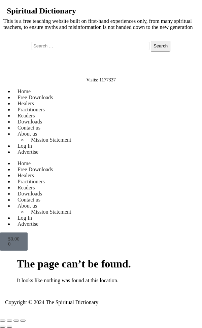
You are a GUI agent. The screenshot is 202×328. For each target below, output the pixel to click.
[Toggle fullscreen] (9, 321)
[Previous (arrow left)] (2, 327)
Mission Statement (51, 140)
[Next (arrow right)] (9, 327)
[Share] (16, 321)
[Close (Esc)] (23, 321)
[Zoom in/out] (2, 321)
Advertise (28, 152)
